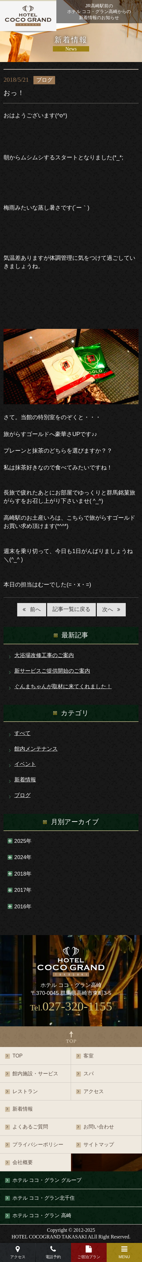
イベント (25, 764)
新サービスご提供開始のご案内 (52, 671)
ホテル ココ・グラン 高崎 (41, 1215)
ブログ (22, 795)
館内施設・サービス (35, 1073)
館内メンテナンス (36, 749)
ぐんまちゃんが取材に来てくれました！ (63, 686)
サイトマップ (98, 1144)
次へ (107, 610)
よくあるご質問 (30, 1126)
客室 (88, 1055)
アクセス (93, 1091)
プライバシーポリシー (37, 1144)
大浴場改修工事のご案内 (44, 655)
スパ (88, 1073)
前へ (35, 610)
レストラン (25, 1091)
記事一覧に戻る (71, 609)
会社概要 (22, 1162)
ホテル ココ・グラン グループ (47, 1180)
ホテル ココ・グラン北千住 (43, 1198)
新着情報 (25, 780)
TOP (17, 1055)
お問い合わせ (98, 1126)
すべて (22, 733)
